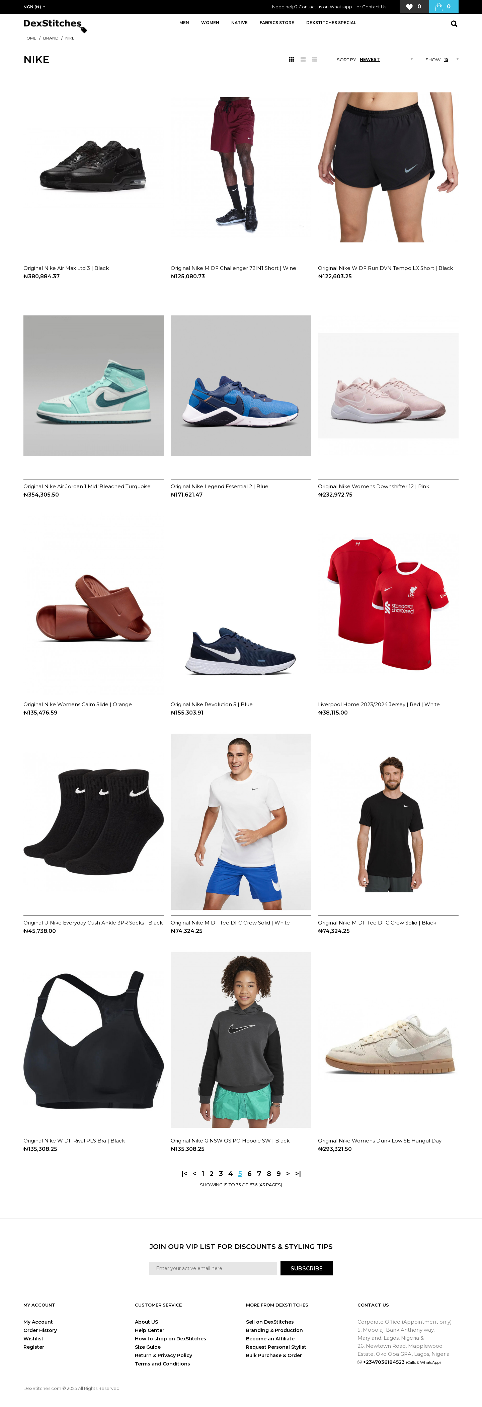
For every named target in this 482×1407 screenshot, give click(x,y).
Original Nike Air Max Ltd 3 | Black (66, 268)
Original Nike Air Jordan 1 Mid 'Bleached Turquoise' (87, 486)
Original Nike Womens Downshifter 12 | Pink (373, 486)
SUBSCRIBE (307, 1268)
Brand (51, 38)
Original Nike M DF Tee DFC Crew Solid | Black (377, 922)
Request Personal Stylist (276, 1347)
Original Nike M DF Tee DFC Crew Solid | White (230, 922)
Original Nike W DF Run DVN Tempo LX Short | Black (385, 268)
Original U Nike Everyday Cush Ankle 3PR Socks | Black (93, 922)
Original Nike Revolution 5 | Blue (212, 704)
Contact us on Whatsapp (326, 6)
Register (33, 1347)
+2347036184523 (402, 1362)
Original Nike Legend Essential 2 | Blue (219, 486)
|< (184, 1174)
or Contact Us (371, 6)
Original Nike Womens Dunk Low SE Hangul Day (379, 1140)
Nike (70, 38)
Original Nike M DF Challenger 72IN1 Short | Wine (233, 268)
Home (29, 38)
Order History (40, 1330)
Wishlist (33, 1339)
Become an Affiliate (270, 1339)
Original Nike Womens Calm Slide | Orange (77, 704)
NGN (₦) (32, 6)
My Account (38, 1322)
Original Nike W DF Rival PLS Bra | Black (74, 1140)
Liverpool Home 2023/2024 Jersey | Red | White (379, 704)
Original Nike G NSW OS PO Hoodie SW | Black (230, 1140)
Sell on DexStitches (270, 1322)
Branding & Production (274, 1330)
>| (298, 1174)
